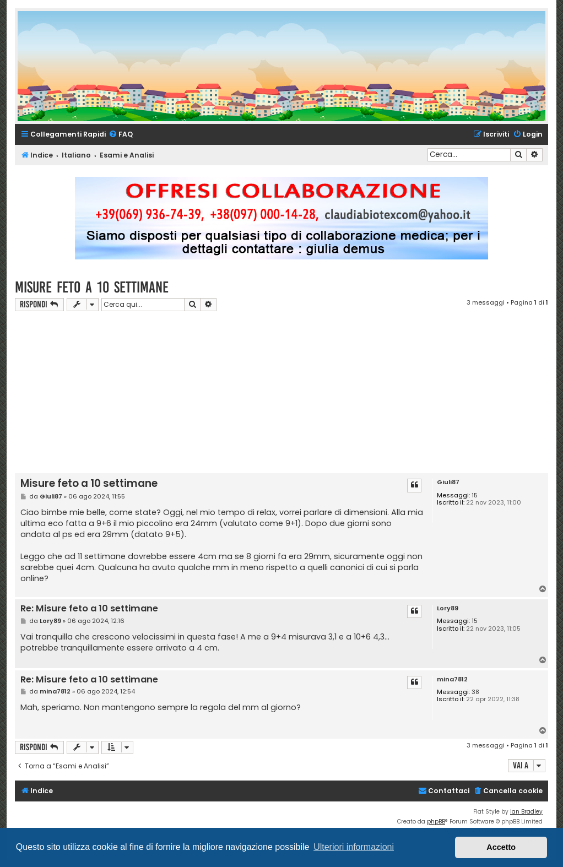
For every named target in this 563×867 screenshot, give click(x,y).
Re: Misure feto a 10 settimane (89, 609)
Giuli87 (448, 482)
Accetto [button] (501, 847)
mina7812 (452, 679)
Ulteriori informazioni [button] (353, 847)
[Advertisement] (289, 394)
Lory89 (447, 608)
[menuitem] (121, 134)
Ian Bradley (526, 812)
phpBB (436, 821)
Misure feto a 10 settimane (92, 287)
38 (475, 692)
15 (475, 495)
